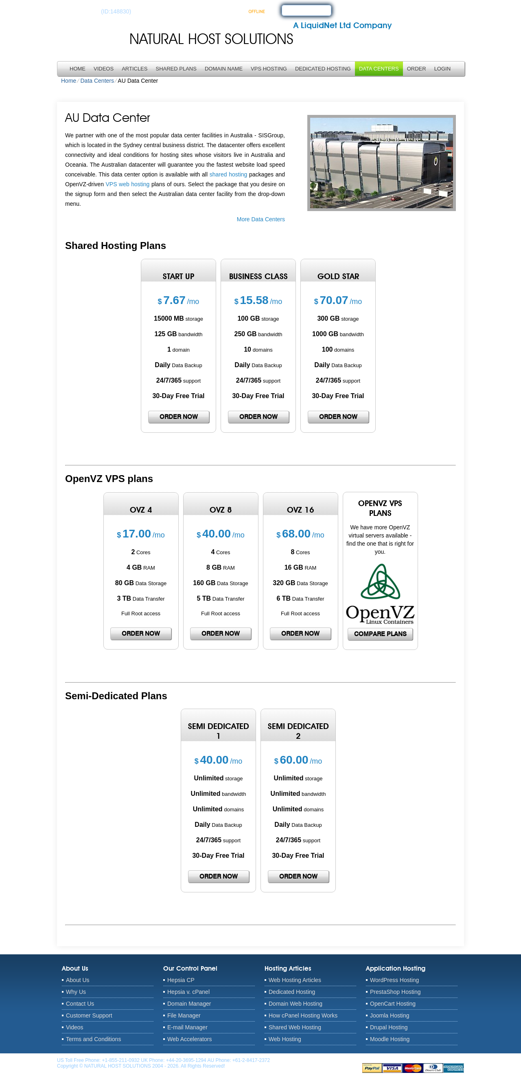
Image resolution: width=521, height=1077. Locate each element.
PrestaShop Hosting (395, 992)
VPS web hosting (127, 184)
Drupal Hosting (389, 1027)
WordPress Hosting (394, 980)
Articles (134, 69)
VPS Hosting (269, 69)
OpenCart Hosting (393, 1003)
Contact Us (80, 1003)
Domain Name (224, 69)
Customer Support (89, 1015)
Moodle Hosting (389, 1039)
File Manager (184, 1015)
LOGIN (442, 69)
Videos (104, 69)
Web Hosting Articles (295, 980)
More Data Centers (261, 219)
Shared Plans (175, 69)
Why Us (76, 992)
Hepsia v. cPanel (188, 992)
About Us (78, 980)
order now (179, 417)
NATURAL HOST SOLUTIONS (211, 39)
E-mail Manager (187, 1027)
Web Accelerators (189, 1039)
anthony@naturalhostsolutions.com (309, 1060)
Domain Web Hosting (295, 1003)
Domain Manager (189, 1003)
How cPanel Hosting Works (303, 1015)
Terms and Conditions (93, 1039)
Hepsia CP (181, 980)
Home (77, 69)
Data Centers (379, 69)
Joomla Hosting (389, 1015)
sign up (299, 10)
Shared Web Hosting (295, 1027)
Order (416, 69)
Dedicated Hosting (323, 69)
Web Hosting (285, 1039)
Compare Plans (380, 634)
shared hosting (228, 174)
